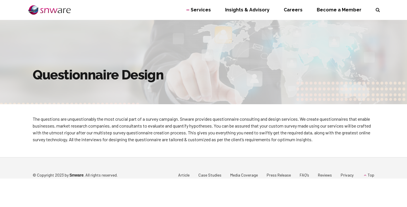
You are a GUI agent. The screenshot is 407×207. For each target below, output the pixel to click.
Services (201, 10)
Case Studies (209, 175)
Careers (293, 10)
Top (371, 175)
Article (184, 175)
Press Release (279, 175)
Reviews (325, 175)
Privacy (347, 175)
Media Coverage (244, 175)
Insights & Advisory (247, 10)
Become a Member (339, 10)
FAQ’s (304, 175)
